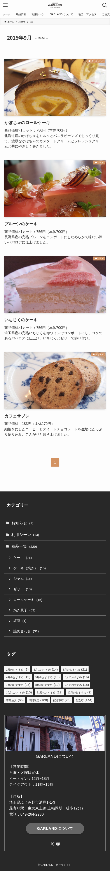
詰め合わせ (26, 631)
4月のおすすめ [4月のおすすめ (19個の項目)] (18, 677)
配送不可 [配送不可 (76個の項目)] (62, 700)
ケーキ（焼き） (29, 568)
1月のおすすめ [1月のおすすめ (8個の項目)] (17, 669)
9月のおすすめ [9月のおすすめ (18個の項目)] (77, 684)
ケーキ (22, 558)
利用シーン (25, 534)
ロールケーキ (27, 600)
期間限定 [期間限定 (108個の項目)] (38, 700)
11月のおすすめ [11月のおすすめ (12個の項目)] (49, 692)
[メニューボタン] (5, 5)
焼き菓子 (24, 610)
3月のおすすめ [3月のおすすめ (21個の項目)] (75, 669)
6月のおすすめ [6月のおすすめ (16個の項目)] (77, 677)
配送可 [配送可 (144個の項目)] (84, 700)
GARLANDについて (55, 829)
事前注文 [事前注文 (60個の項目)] (15, 700)
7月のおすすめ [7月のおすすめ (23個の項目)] (18, 684)
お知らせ (22, 523)
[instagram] (58, 844)
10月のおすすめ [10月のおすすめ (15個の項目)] (19, 692)
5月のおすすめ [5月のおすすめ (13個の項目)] (47, 677)
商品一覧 (24, 546)
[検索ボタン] (105, 5)
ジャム (22, 578)
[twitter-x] (52, 844)
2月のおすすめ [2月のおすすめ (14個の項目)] (45, 669)
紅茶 (19, 621)
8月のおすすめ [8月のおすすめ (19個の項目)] (47, 684)
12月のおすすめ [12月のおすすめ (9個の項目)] (79, 692)
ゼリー (22, 589)
